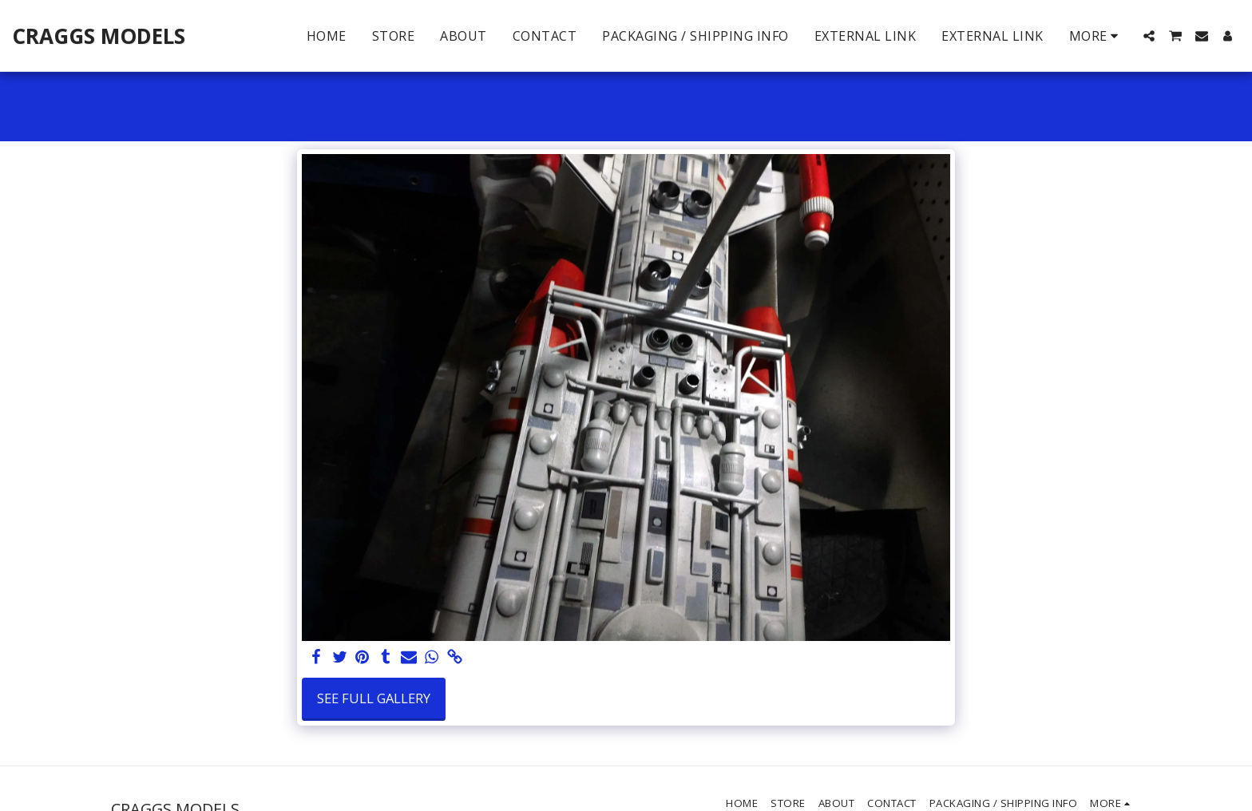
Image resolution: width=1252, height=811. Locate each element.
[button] (1149, 36)
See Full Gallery (373, 698)
